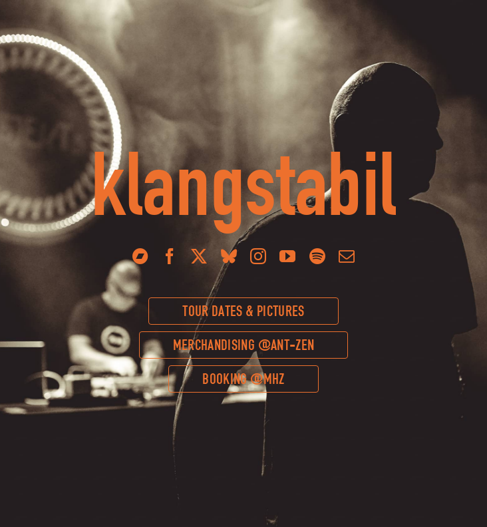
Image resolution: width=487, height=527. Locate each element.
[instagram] (258, 256)
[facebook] (170, 256)
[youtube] (287, 256)
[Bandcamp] (140, 256)
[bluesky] (229, 256)
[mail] (347, 256)
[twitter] (199, 256)
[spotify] (317, 256)
